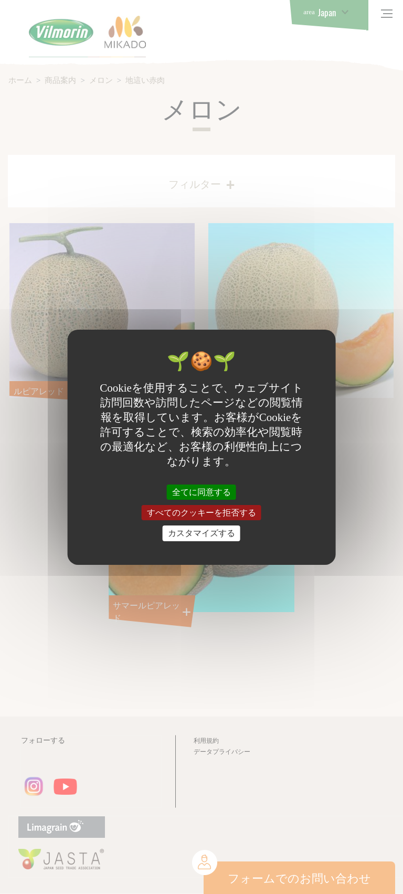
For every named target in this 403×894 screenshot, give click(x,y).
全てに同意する (201, 492)
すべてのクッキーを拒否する (201, 512)
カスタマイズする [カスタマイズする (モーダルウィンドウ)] (201, 533)
